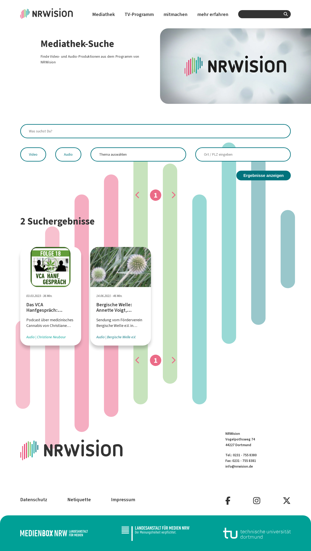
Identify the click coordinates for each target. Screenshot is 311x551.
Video (33, 154)
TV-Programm (139, 14)
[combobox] (264, 14)
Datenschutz (33, 499)
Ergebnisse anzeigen (263, 175)
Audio (68, 154)
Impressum (123, 499)
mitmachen (175, 14)
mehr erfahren (212, 14)
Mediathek (103, 14)
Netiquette (79, 499)
